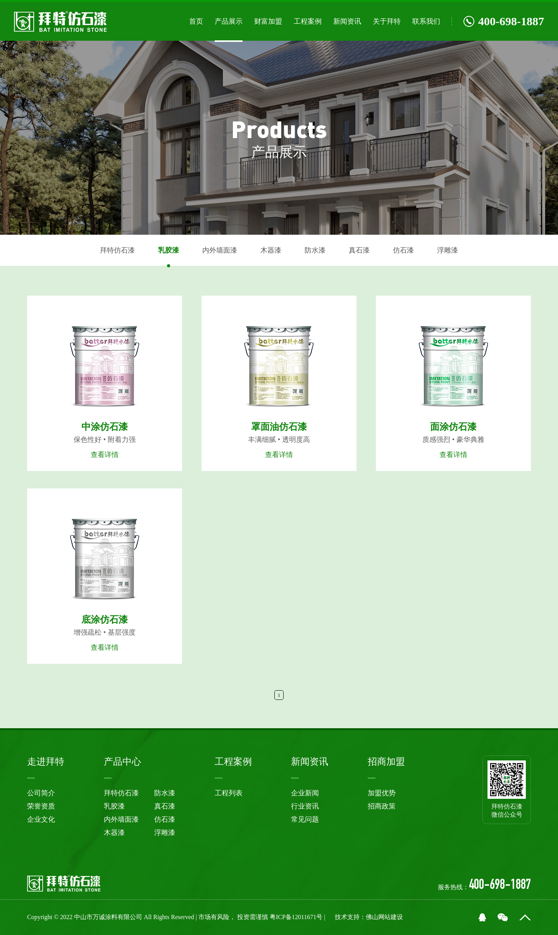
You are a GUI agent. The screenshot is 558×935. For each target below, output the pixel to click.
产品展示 (229, 21)
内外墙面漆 (219, 250)
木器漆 (270, 250)
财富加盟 (268, 21)
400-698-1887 (503, 21)
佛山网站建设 (384, 917)
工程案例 (308, 21)
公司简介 (41, 793)
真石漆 (359, 250)
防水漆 (315, 250)
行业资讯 (305, 806)
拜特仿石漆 (117, 250)
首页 (196, 21)
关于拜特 (387, 21)
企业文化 (41, 819)
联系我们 (426, 21)
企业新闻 (305, 793)
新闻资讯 (347, 21)
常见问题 (305, 819)
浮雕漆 (447, 250)
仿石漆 (403, 250)
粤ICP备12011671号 (297, 917)
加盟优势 (382, 793)
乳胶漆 (168, 250)
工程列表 (229, 793)
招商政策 (382, 806)
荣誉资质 (41, 806)
